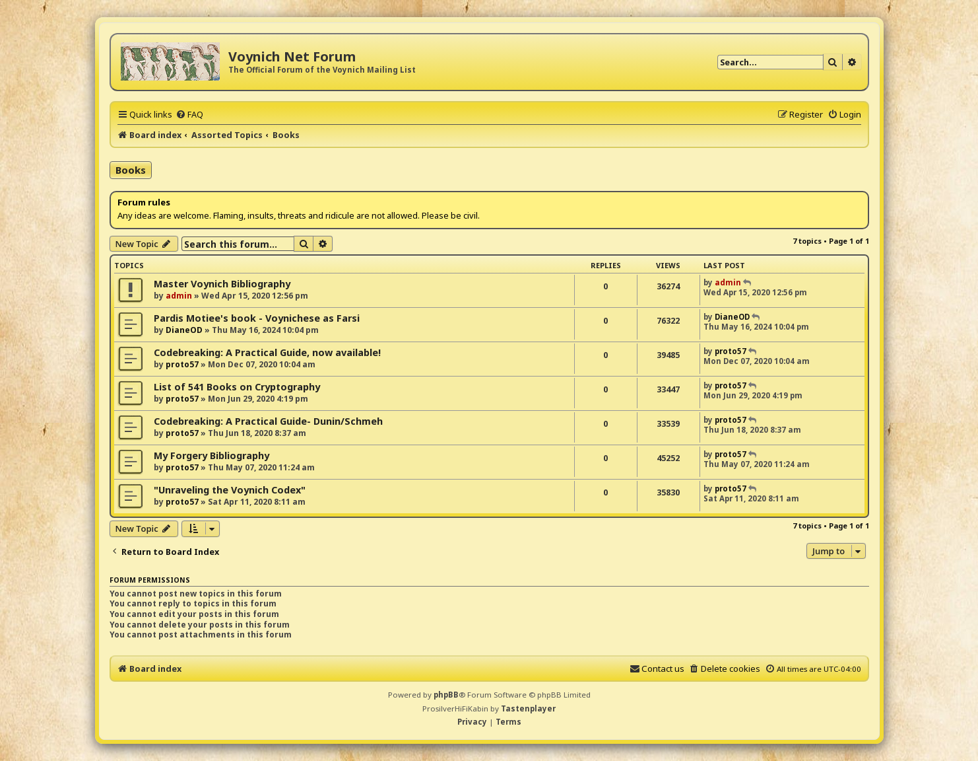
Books (130, 169)
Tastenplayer (528, 708)
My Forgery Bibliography (211, 455)
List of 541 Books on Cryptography (237, 386)
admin (179, 295)
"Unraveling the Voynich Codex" (230, 490)
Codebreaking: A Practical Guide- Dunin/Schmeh (268, 421)
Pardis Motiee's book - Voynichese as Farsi (257, 318)
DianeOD (184, 330)
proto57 (182, 364)
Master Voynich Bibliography (222, 283)
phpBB (446, 695)
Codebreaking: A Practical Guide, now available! (267, 352)
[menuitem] (189, 114)
